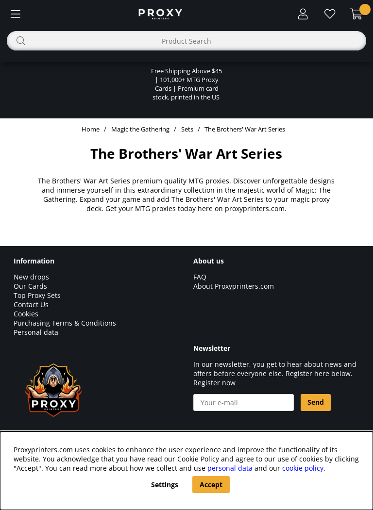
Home (91, 129)
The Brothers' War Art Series (244, 129)
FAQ (199, 276)
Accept (211, 484)
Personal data (36, 332)
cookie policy (302, 468)
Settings (164, 484)
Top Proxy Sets (37, 295)
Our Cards (30, 286)
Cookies (26, 313)
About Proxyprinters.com (233, 286)
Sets (187, 129)
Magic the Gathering (140, 129)
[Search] (186, 40)
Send (315, 402)
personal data (230, 468)
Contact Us (31, 304)
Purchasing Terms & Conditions (65, 323)
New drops (31, 276)
